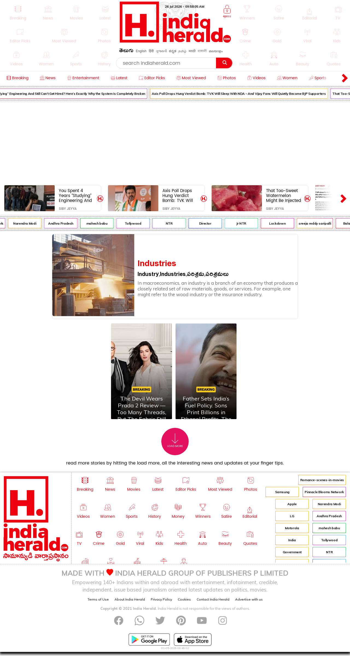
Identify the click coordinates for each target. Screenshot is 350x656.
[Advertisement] (175, 142)
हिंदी (151, 51)
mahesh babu (103, 223)
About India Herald (130, 599)
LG (292, 516)
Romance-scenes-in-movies (322, 480)
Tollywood (139, 223)
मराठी (192, 51)
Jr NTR (248, 223)
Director (211, 223)
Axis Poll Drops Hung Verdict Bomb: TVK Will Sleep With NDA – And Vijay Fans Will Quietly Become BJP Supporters (245, 94)
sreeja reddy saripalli (321, 223)
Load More (175, 440)
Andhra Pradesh (67, 223)
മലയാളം (216, 51)
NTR (175, 223)
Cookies (184, 599)
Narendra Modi (30, 223)
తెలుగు (126, 51)
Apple (291, 504)
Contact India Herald (213, 599)
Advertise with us (249, 599)
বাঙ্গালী (202, 51)
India (292, 540)
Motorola (292, 528)
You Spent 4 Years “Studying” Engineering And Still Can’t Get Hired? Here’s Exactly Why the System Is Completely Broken (75, 195)
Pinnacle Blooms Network (324, 492)
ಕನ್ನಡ (172, 51)
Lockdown (283, 223)
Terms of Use (98, 599)
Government (292, 552)
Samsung (282, 492)
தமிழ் (182, 51)
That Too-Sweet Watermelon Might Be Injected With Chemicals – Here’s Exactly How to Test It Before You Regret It (284, 195)
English (141, 51)
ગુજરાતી (161, 51)
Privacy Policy (161, 599)
